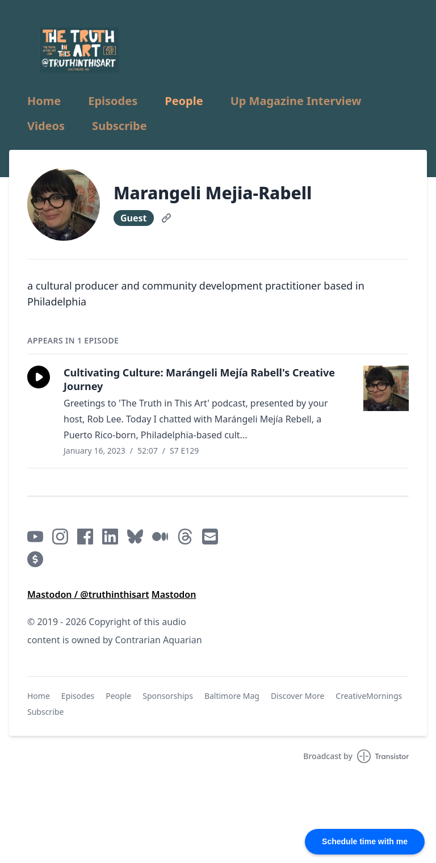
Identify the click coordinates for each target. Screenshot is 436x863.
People (184, 101)
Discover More (297, 695)
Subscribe (119, 126)
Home (44, 101)
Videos (46, 126)
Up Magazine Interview (296, 101)
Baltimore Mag (231, 695)
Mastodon (174, 594)
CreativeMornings (369, 695)
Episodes (112, 101)
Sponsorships (167, 695)
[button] (38, 377)
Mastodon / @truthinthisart (88, 594)
